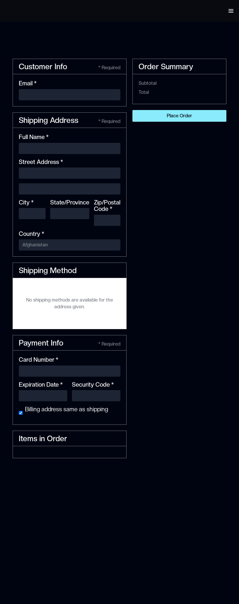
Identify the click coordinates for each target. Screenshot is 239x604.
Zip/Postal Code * (107, 205)
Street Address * (41, 162)
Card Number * (38, 359)
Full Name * (33, 137)
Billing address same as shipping (66, 409)
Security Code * (93, 384)
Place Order (179, 116)
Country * (31, 234)
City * (26, 202)
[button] (231, 11)
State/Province (69, 202)
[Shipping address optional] (69, 188)
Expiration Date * (41, 384)
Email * (27, 83)
